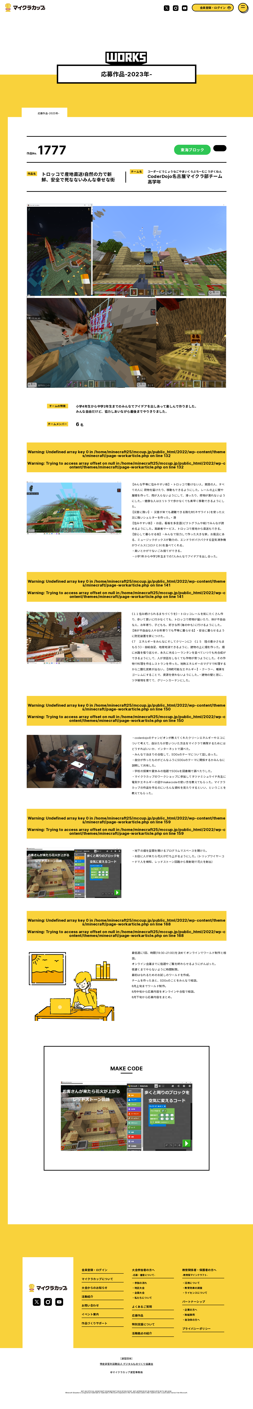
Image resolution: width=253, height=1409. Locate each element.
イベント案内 (90, 1314)
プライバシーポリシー (196, 1328)
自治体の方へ (192, 1319)
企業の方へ (191, 1309)
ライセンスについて (196, 1292)
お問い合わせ (90, 1305)
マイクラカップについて (97, 1279)
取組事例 (190, 1314)
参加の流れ (141, 1283)
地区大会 (140, 1288)
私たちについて (143, 1297)
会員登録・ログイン (213, 8)
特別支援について (143, 1324)
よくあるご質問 (142, 1306)
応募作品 (137, 1315)
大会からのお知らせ (94, 1288)
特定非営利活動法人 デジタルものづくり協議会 (126, 1364)
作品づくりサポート (94, 1323)
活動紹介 (87, 1296)
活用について (192, 1283)
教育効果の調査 (193, 1288)
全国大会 (140, 1292)
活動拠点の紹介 (142, 1333)
